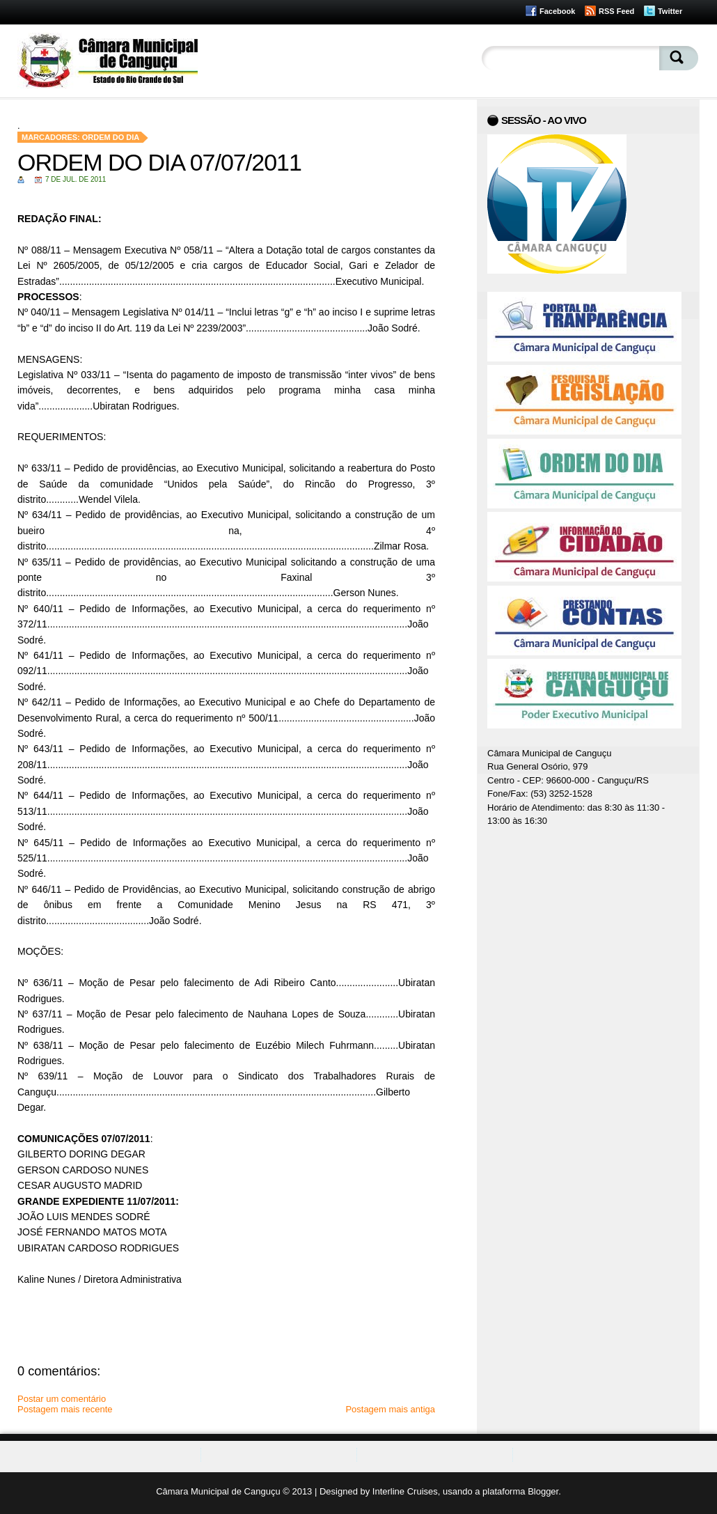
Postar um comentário (61, 1399)
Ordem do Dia (111, 137)
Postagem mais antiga (390, 1409)
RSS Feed (616, 11)
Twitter (670, 11)
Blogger (543, 1491)
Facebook (557, 11)
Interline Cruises (405, 1491)
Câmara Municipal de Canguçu (218, 1491)
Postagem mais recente (65, 1409)
